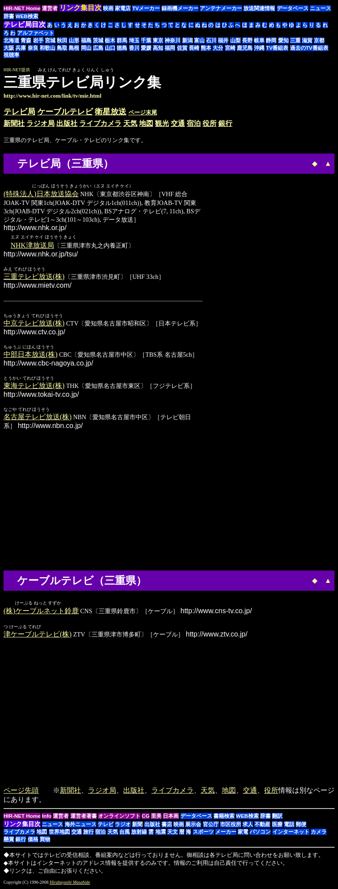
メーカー (225, 833)
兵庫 (20, 48)
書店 (167, 825)
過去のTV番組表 (309, 48)
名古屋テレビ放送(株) (38, 417)
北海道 (11, 40)
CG (146, 817)
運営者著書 (83, 817)
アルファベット (35, 33)
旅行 (88, 833)
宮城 (50, 40)
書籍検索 (224, 817)
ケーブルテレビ (65, 111)
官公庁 (211, 825)
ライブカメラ (100, 123)
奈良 (33, 48)
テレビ (106, 825)
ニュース (320, 8)
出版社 (66, 123)
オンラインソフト (119, 817)
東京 (158, 40)
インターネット (290, 833)
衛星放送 (110, 111)
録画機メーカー (180, 8)
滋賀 (307, 40)
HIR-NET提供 (17, 69)
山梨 (235, 40)
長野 (247, 40)
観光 (162, 123)
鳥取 (62, 48)
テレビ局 (19, 111)
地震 (160, 833)
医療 (277, 825)
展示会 (193, 825)
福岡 (170, 48)
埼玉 (134, 40)
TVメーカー (146, 8)
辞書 (9, 16)
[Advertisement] (260, 86)
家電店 (123, 8)
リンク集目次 (22, 824)
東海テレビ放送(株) (34, 386)
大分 (218, 48)
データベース (293, 8)
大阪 (9, 48)
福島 (86, 40)
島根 (74, 48)
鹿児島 (245, 48)
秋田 (62, 40)
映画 (108, 8)
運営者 (50, 8)
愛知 (283, 40)
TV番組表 (277, 48)
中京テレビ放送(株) (34, 323)
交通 (178, 123)
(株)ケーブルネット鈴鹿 (41, 611)
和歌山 (47, 48)
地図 (146, 123)
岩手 (38, 40)
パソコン (260, 833)
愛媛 (146, 48)
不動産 (262, 825)
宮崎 (230, 48)
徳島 (122, 48)
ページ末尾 (143, 112)
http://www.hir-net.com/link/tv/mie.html (52, 95)
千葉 (146, 40)
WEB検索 (26, 16)
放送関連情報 (259, 8)
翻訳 (277, 817)
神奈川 (172, 40)
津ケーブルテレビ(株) (38, 635)
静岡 (271, 40)
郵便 (301, 825)
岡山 (86, 48)
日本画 (171, 817)
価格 (33, 840)
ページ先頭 (21, 791)
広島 (98, 48)
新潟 (187, 40)
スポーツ (203, 833)
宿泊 (194, 123)
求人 (247, 825)
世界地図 (59, 833)
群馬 (122, 40)
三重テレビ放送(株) (34, 277)
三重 (295, 40)
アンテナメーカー (221, 8)
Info (46, 817)
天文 (172, 833)
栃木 (110, 40)
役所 (209, 123)
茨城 (98, 40)
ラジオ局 (40, 123)
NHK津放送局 (32, 245)
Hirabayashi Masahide (70, 883)
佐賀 (182, 48)
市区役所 (230, 825)
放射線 (139, 833)
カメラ (319, 833)
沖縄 (259, 48)
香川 (134, 48)
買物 (45, 840)
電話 (289, 825)
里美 (156, 817)
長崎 (194, 48)
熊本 (206, 48)
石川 (211, 40)
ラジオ (123, 825)
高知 (158, 48)
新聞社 (14, 123)
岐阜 (259, 40)
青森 (26, 40)
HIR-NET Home (22, 8)
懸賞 (9, 840)
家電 (243, 833)
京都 (319, 40)
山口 (110, 48)
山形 (74, 40)
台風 (124, 833)
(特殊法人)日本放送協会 (41, 194)
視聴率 (11, 55)
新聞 (137, 825)
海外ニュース (80, 825)
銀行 (225, 123)
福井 (223, 40)
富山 (199, 40)
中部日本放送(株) (31, 355)
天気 (130, 123)
